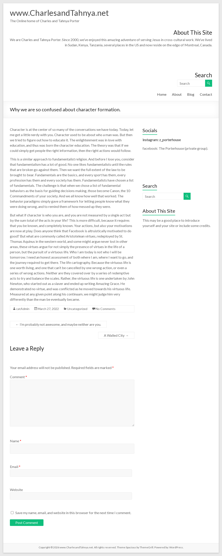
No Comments (106, 309)
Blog (190, 94)
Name (15, 441)
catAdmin (22, 309)
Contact (206, 94)
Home (161, 94)
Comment (18, 377)
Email (15, 466)
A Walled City (116, 335)
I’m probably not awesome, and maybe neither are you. (58, 324)
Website (16, 490)
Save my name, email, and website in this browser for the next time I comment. (73, 513)
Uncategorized (77, 309)
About (177, 94)
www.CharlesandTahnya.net (59, 13)
